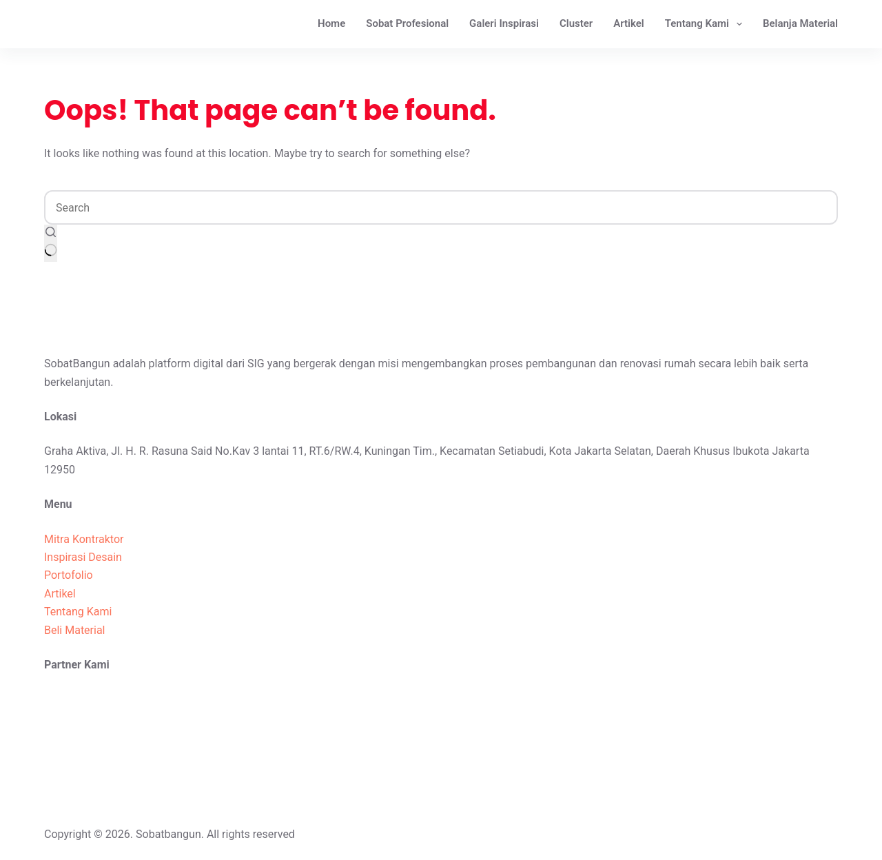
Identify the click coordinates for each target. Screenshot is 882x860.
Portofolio (68, 575)
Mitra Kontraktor (83, 539)
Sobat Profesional (407, 23)
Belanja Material (800, 23)
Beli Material (74, 630)
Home (331, 23)
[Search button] (50, 243)
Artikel (628, 23)
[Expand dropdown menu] (739, 24)
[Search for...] (441, 207)
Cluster (576, 23)
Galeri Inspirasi (504, 23)
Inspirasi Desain (83, 557)
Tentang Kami (706, 24)
